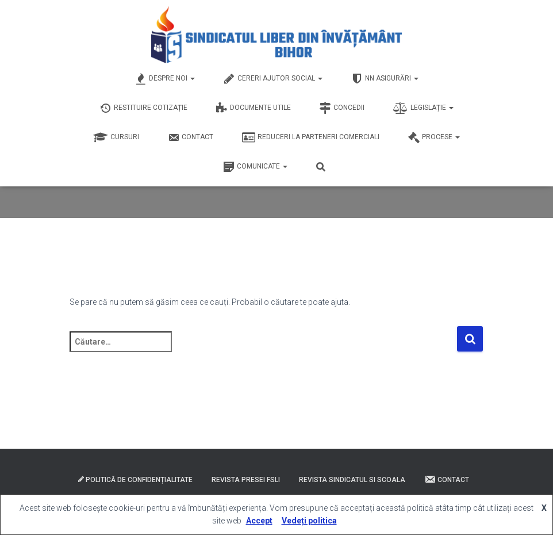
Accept (259, 520)
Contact (190, 137)
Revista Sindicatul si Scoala (352, 480)
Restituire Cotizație (143, 108)
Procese (434, 137)
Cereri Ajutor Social (273, 79)
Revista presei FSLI (246, 480)
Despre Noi (165, 79)
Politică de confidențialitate (135, 480)
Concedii (342, 108)
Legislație (423, 108)
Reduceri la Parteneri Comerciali (310, 137)
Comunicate (255, 167)
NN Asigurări (384, 79)
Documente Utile (253, 108)
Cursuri (116, 137)
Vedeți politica (309, 520)
